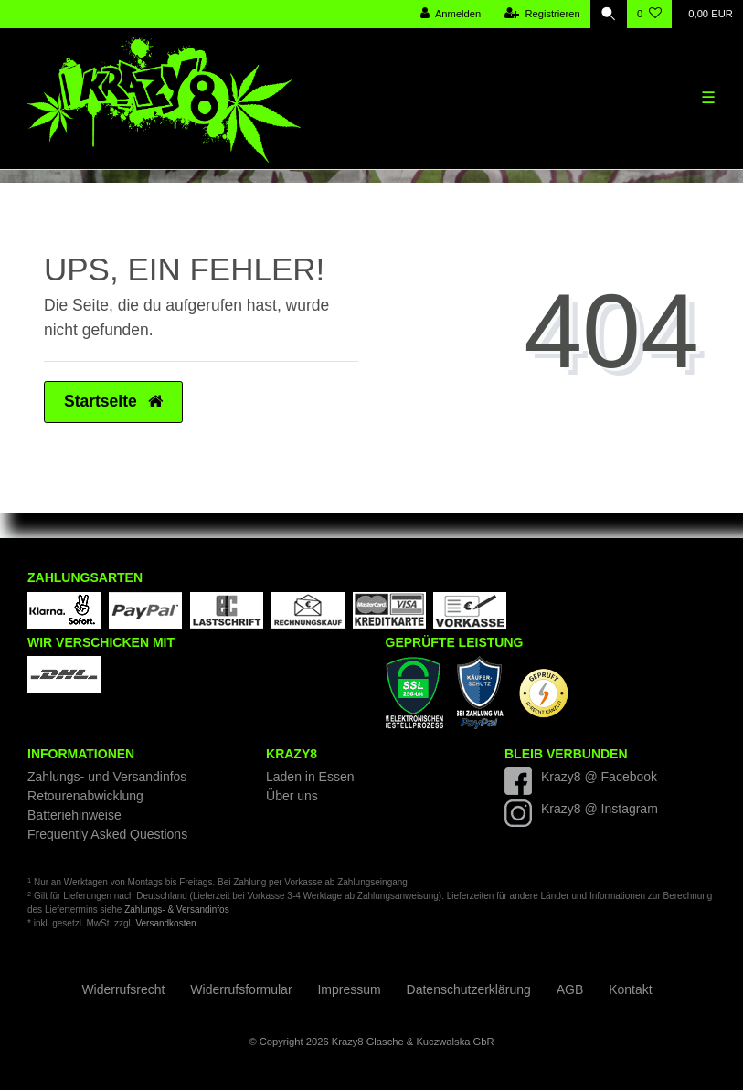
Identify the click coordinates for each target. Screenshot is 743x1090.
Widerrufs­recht (123, 989)
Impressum (348, 989)
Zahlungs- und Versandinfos (106, 776)
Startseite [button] (113, 401)
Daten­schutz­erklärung (469, 989)
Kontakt (630, 989)
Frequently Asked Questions (107, 834)
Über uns (292, 795)
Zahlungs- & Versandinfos (176, 910)
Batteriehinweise (74, 815)
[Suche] (608, 14)
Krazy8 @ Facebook (599, 776)
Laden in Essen (310, 776)
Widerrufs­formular (241, 989)
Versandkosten (165, 923)
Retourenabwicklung (85, 795)
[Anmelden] (451, 14)
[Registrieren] (542, 14)
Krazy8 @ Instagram (599, 808)
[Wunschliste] (649, 14)
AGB (570, 989)
